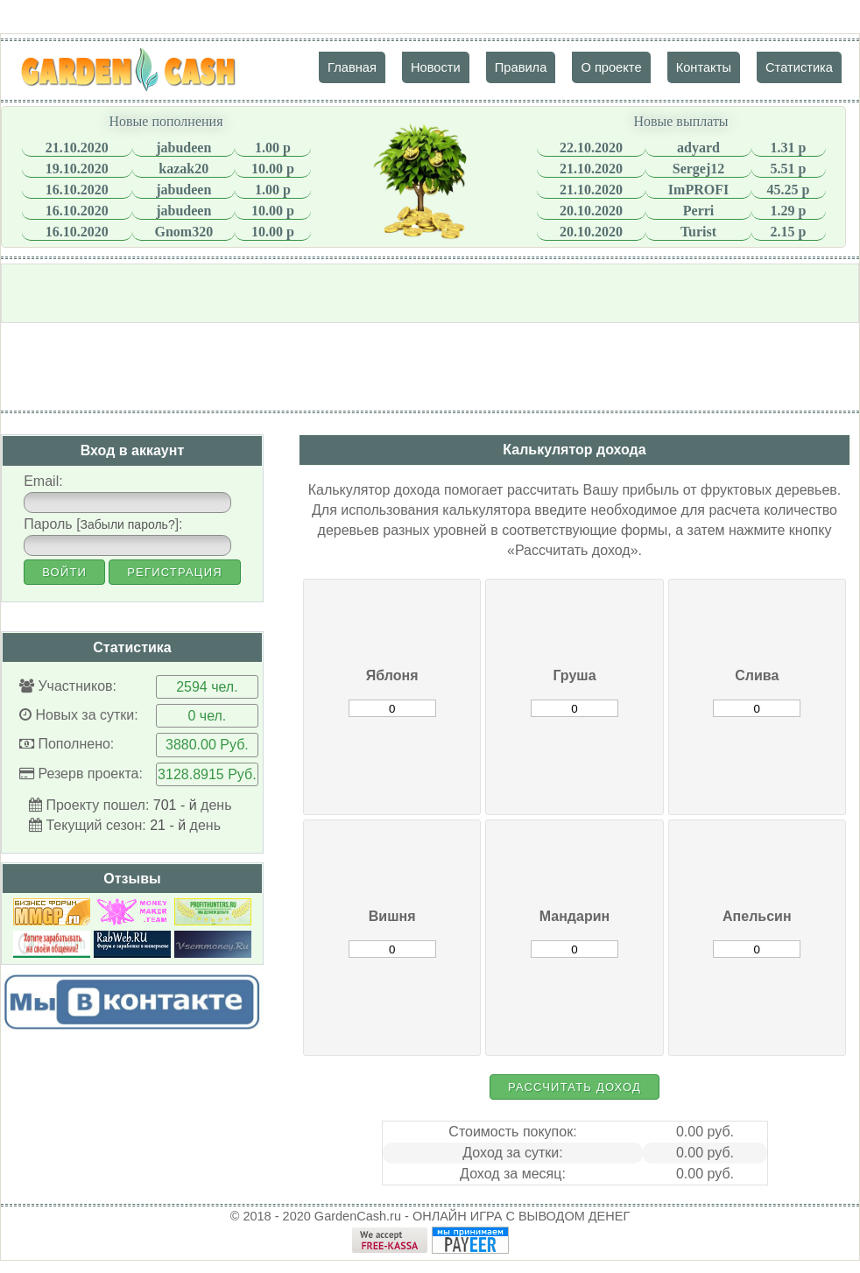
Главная (352, 67)
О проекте (611, 67)
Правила (521, 67)
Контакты (703, 67)
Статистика (799, 67)
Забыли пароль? (128, 524)
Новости (436, 67)
